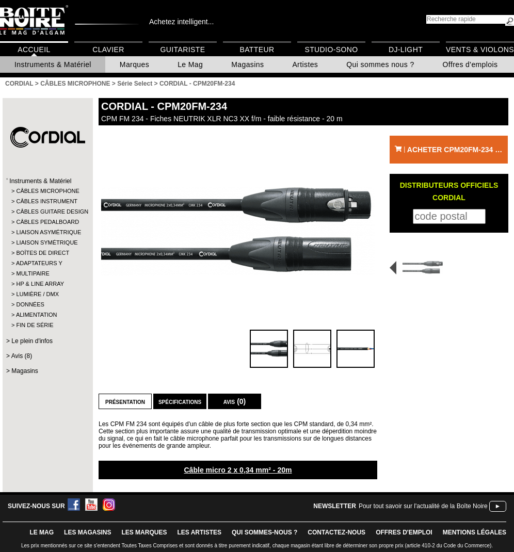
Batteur (256, 49)
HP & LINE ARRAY (40, 284)
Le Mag (190, 64)
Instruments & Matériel (52, 64)
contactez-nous (336, 532)
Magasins (247, 64)
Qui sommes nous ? (380, 64)
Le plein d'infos (32, 341)
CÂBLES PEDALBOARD (47, 222)
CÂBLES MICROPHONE (47, 191)
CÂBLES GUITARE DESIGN (47, 211)
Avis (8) (21, 356)
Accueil (34, 49)
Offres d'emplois (470, 64)
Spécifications (179, 401)
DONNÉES (30, 304)
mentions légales (474, 532)
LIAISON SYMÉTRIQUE (46, 242)
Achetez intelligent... (181, 22)
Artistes (305, 64)
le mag (41, 532)
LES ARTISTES (199, 532)
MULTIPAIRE (32, 273)
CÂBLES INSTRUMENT (46, 201)
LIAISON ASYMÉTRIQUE (47, 232)
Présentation (125, 401)
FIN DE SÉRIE (34, 325)
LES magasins (87, 532)
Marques (134, 64)
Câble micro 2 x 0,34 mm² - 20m (238, 470)
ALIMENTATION (36, 315)
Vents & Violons (480, 49)
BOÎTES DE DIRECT (42, 253)
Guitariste (182, 49)
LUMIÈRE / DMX (37, 294)
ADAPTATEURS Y (39, 263)
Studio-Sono (331, 49)
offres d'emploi (404, 532)
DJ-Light (406, 49)
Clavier (108, 49)
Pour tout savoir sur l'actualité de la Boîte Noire (423, 506)
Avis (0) (234, 401)
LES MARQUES (144, 532)
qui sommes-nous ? (264, 532)
